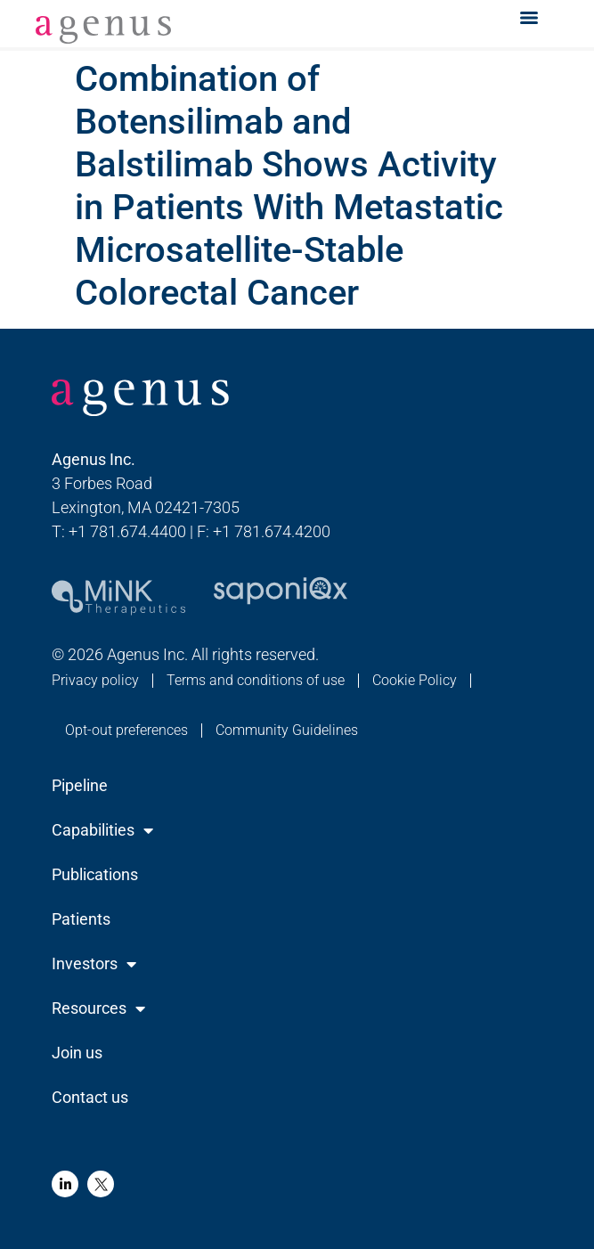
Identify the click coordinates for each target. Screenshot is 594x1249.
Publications (95, 874)
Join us (77, 1052)
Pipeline (80, 785)
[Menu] (529, 17)
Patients (81, 919)
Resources (98, 1008)
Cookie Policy (414, 680)
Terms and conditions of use (256, 680)
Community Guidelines (287, 730)
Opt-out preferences (126, 730)
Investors (94, 964)
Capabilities (102, 830)
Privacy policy (95, 680)
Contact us (90, 1097)
